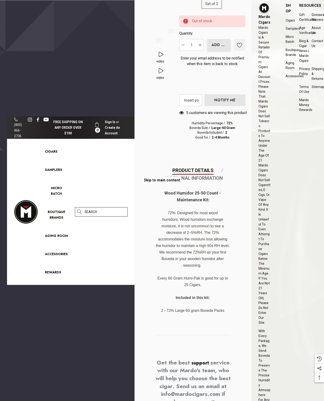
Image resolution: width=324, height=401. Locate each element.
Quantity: (206, 47)
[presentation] (234, 111)
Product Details (193, 233)
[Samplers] (53, 170)
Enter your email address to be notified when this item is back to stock (214, 83)
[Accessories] (56, 255)
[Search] (79, 212)
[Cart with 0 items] (96, 127)
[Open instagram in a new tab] (30, 119)
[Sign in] (110, 122)
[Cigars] (51, 152)
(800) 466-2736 (18, 128)
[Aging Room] (56, 236)
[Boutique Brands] (56, 216)
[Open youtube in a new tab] (47, 119)
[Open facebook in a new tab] (38, 119)
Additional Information (193, 241)
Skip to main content (162, 180)
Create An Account (112, 130)
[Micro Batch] (56, 191)
